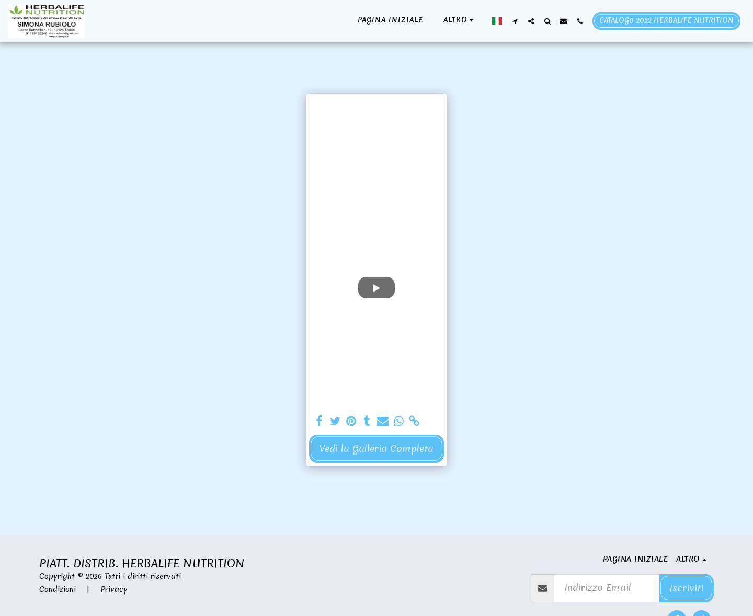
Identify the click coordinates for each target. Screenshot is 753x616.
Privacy (114, 589)
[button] (514, 21)
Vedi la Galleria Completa (376, 448)
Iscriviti (686, 588)
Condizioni (57, 589)
